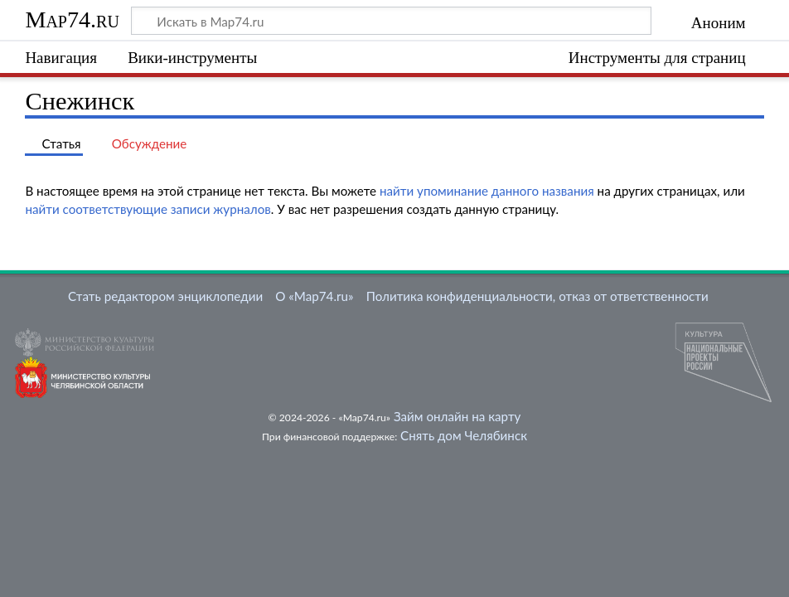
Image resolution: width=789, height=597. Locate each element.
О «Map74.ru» (314, 296)
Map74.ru (72, 19)
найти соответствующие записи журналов (147, 208)
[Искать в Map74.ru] (391, 20)
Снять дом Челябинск (463, 435)
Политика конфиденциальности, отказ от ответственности (537, 296)
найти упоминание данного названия (487, 190)
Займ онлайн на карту (457, 416)
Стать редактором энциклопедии (165, 296)
